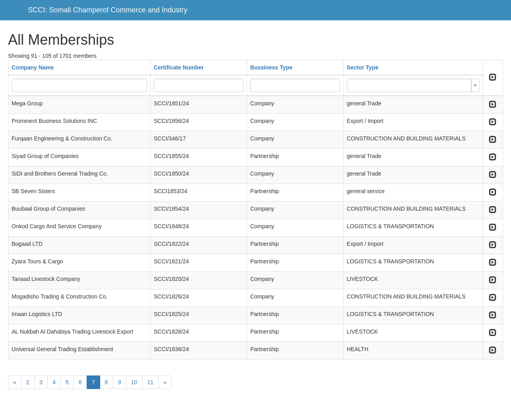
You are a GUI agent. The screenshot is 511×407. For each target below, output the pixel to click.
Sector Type (362, 67)
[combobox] (413, 85)
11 (150, 382)
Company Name (33, 67)
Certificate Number (179, 67)
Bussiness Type (271, 67)
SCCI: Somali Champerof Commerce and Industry (107, 10)
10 (134, 382)
